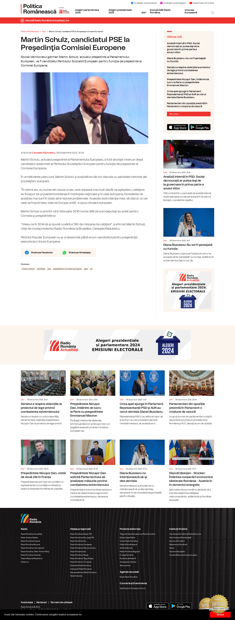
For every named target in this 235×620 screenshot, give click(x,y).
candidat (41, 269)
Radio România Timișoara (80, 562)
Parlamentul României (178, 544)
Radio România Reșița (79, 555)
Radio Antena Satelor (29, 538)
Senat (171, 548)
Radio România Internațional (32, 548)
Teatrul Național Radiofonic (32, 558)
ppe (86, 269)
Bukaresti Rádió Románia (80, 565)
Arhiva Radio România (129, 541)
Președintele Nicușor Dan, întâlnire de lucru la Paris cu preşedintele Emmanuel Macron (189, 82)
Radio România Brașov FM (81, 534)
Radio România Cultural (30, 541)
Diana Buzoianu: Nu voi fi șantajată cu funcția (189, 59)
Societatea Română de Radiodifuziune (185, 534)
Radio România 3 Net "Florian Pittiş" (35, 551)
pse (49, 269)
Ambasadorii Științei (128, 562)
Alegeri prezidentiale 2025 (120, 11)
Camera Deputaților (177, 551)
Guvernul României (177, 541)
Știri (143, 12)
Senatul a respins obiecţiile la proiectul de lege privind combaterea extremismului (189, 70)
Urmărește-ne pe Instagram (173, 3)
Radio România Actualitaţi (31, 534)
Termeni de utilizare (61, 602)
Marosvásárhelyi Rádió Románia (83, 572)
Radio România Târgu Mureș (81, 558)
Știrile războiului (126, 548)
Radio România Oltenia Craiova (83, 548)
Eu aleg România (126, 555)
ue (91, 269)
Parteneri (41, 602)
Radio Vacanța (76, 576)
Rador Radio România (129, 577)
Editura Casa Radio (127, 538)
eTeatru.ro (25, 562)
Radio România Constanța (81, 544)
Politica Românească (30, 31)
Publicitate (27, 602)
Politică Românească (128, 544)
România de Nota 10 (128, 558)
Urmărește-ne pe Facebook (144, 3)
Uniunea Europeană (191, 11)
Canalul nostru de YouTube (201, 3)
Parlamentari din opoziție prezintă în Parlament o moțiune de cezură (189, 104)
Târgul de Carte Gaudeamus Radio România (137, 534)
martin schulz (28, 269)
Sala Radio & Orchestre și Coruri (132, 588)
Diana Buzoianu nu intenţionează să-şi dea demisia (142, 467)
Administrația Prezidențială (180, 538)
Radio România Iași (78, 551)
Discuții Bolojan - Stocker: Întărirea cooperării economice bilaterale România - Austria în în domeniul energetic (191, 469)
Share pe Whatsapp (80, 252)
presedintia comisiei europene (67, 269)
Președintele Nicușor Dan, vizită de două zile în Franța (43, 463)
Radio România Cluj (78, 541)
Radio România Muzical (30, 544)
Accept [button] (220, 614)
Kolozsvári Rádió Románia (81, 569)
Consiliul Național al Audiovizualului (183, 555)
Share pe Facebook (42, 252)
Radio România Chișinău (31, 555)
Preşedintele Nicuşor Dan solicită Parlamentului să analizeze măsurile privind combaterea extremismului (92, 469)
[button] (83, 614)
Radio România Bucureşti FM (82, 538)
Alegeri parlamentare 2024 (87, 11)
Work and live (125, 565)
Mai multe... (175, 114)
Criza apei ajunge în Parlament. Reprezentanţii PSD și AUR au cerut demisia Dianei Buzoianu (189, 94)
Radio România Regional (130, 551)
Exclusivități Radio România (160, 11)
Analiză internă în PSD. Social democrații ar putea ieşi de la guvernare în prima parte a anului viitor (189, 47)
